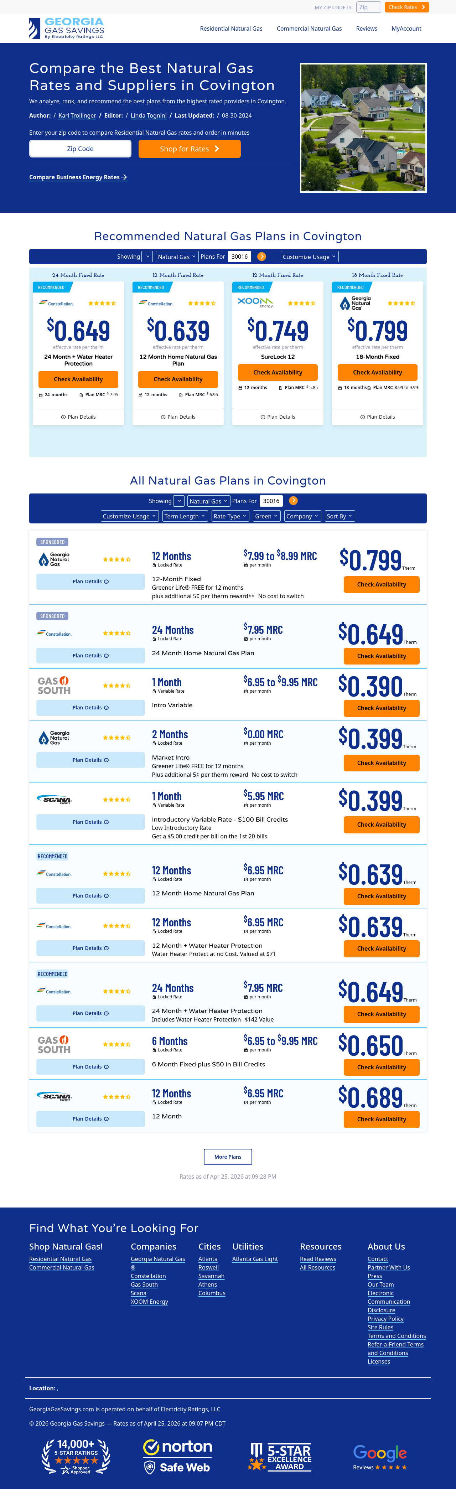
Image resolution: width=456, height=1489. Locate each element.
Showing (128, 256)
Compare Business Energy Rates (78, 177)
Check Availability (277, 372)
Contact (378, 1259)
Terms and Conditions (397, 1336)
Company (299, 516)
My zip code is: (333, 7)
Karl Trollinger (77, 115)
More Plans (228, 1156)
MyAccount (407, 28)
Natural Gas (174, 257)
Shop (189, 149)
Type (227, 516)
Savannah (211, 1276)
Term (182, 516)
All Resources (318, 1267)
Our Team (381, 1284)
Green (263, 516)
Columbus (212, 1293)
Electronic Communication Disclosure (389, 1301)
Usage (306, 256)
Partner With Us (389, 1267)
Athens (207, 1284)
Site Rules (381, 1327)
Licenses (379, 1361)
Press (375, 1276)
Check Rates (407, 7)
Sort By (336, 516)
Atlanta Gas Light (255, 1259)
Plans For (213, 256)
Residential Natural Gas (231, 28)
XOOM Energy (149, 1302)
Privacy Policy (386, 1319)
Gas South (144, 1284)
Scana (138, 1293)
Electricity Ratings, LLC (190, 1409)
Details (82, 417)
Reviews (367, 28)
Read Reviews (318, 1259)
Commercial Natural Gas (309, 28)
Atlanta (208, 1259)
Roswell (208, 1267)
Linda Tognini (149, 115)
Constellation (148, 1276)
